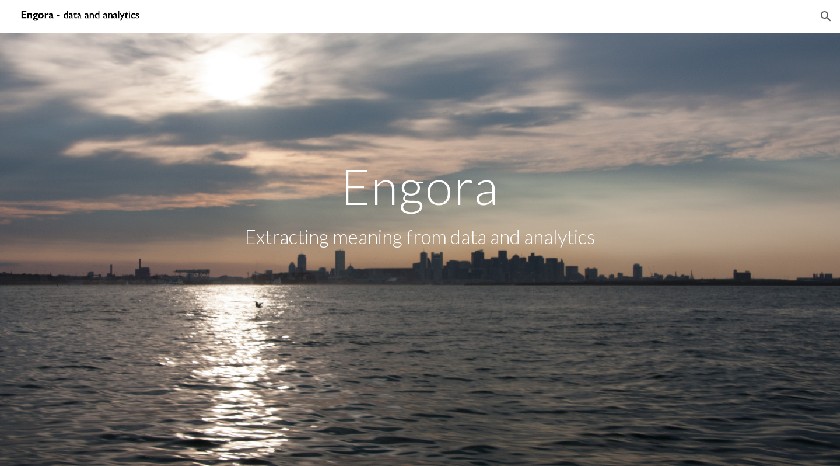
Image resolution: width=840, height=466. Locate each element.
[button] (826, 16)
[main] (420, 249)
